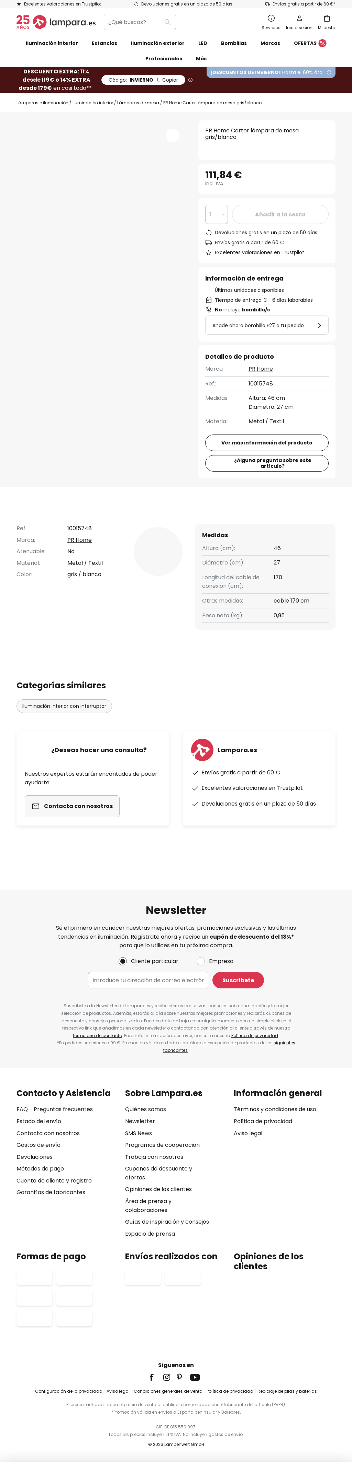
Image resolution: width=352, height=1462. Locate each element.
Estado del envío (38, 1121)
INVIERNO (143, 79)
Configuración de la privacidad (68, 1391)
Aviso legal (248, 1133)
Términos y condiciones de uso (275, 1109)
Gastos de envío (38, 1145)
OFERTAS (310, 43)
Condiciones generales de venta (168, 1391)
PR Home (261, 369)
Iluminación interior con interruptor (64, 719)
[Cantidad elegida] (216, 214)
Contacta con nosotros (48, 1133)
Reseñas (198, 523)
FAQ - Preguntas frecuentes (54, 1109)
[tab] (41, 523)
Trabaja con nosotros (154, 1157)
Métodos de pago (40, 1169)
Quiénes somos (145, 1109)
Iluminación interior (93, 103)
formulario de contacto (97, 1035)
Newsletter (140, 1121)
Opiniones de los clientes (158, 1189)
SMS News (138, 1133)
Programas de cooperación (162, 1145)
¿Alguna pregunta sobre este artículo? (272, 463)
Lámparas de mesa (138, 103)
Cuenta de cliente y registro (54, 1181)
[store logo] (56, 22)
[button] (172, 135)
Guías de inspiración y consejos (167, 1222)
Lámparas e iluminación (42, 103)
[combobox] (140, 22)
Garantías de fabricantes (50, 1192)
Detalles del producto (123, 523)
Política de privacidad (254, 1035)
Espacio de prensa (150, 1234)
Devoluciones (34, 1157)
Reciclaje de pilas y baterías (287, 1391)
